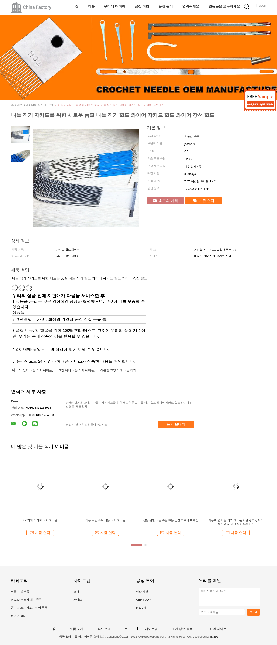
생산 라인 (142, 591)
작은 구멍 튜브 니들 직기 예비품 (105, 520)
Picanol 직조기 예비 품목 (26, 599)
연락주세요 (190, 6)
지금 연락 (203, 201)
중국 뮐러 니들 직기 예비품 (76, 636)
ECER (214, 636)
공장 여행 (142, 6)
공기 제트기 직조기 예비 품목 (29, 607)
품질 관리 (165, 6)
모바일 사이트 (216, 628)
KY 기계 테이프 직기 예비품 (40, 520)
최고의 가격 (165, 201)
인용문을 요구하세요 (224, 6)
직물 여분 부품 (20, 591)
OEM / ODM (143, 599)
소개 (76, 591)
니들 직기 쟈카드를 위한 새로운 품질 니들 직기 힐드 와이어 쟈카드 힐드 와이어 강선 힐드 (109, 105)
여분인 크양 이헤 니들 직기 (118, 370)
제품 (91, 6)
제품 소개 (76, 628)
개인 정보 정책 (182, 628)
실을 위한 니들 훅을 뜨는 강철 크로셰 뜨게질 (170, 520)
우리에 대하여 (114, 6)
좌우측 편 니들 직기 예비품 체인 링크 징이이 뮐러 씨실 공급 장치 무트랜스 (235, 522)
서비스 (77, 599)
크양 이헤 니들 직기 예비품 (76, 370)
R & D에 (141, 607)
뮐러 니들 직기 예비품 (37, 370)
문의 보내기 (176, 424)
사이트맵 (151, 628)
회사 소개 (104, 628)
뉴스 (128, 628)
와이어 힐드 (18, 615)
